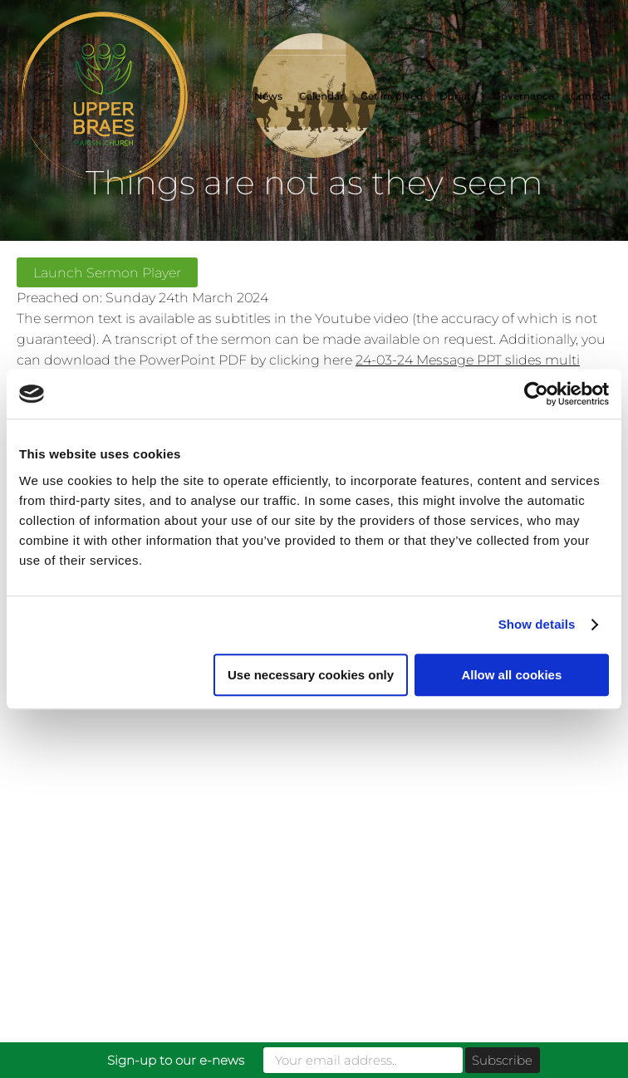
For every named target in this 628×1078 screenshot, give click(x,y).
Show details (537, 624)
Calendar (321, 96)
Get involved (392, 96)
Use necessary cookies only (311, 675)
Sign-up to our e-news (175, 1060)
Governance (523, 96)
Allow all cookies (511, 675)
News (268, 96)
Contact (591, 96)
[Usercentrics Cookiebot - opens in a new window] (536, 393)
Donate (458, 96)
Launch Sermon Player (107, 272)
